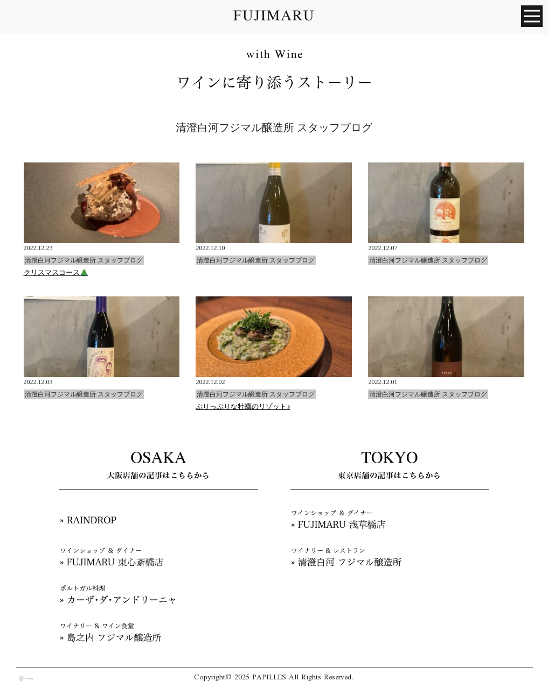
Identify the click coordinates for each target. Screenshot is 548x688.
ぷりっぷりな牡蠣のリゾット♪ (243, 406)
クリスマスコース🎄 (56, 272)
